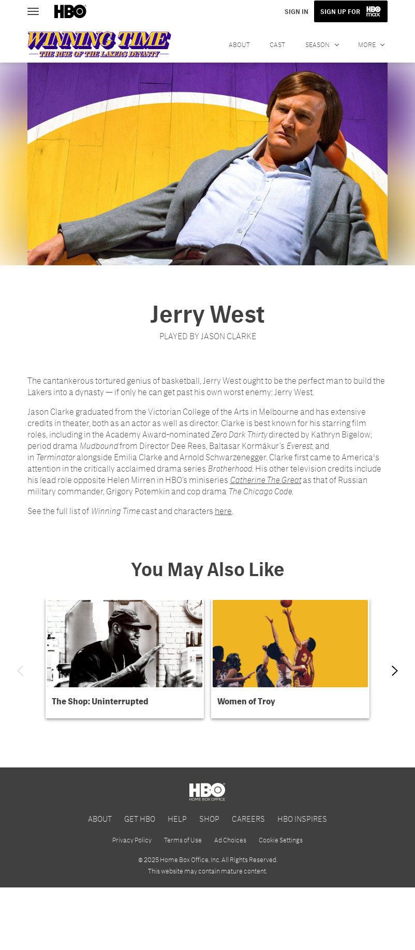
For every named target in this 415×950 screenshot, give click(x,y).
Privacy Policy (132, 902)
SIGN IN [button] (298, 11)
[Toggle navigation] (37, 10)
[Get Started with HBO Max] (207, 793)
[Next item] (395, 670)
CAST (277, 44)
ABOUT (239, 44)
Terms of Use (183, 902)
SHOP (209, 880)
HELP (177, 880)
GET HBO (139, 880)
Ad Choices (230, 902)
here (223, 511)
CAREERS (248, 880)
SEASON (318, 44)
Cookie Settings (281, 902)
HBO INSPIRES (302, 880)
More (367, 44)
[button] (124, 658)
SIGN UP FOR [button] (341, 11)
